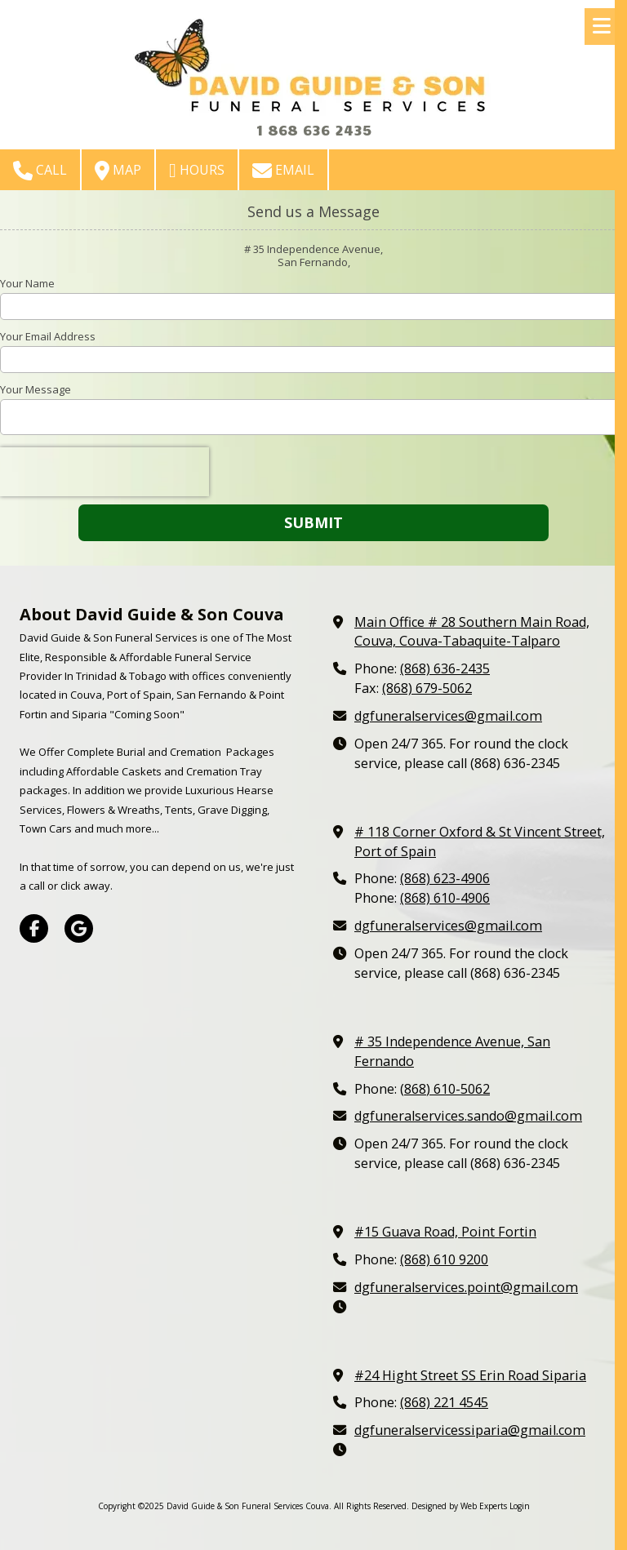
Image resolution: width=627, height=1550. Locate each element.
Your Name (27, 283)
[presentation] (104, 471)
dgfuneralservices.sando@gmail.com (468, 1116)
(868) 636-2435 (445, 668)
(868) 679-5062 (427, 688)
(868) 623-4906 (445, 878)
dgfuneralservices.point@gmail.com (466, 1287)
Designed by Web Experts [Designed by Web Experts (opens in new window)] (459, 1506)
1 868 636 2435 (313, 129)
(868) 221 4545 (444, 1402)
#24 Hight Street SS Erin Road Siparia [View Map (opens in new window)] (470, 1375)
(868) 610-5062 (445, 1089)
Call (40, 170)
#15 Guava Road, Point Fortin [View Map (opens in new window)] (445, 1232)
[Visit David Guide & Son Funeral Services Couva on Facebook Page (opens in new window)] (34, 928)
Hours (197, 170)
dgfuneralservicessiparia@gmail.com (469, 1430)
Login (519, 1506)
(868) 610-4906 (445, 898)
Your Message (35, 389)
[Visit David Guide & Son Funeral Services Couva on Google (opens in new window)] (78, 928)
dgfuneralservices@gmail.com (448, 716)
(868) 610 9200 (444, 1259)
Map (118, 170)
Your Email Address (48, 336)
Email (283, 170)
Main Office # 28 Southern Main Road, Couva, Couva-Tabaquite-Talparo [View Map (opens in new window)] (471, 632)
